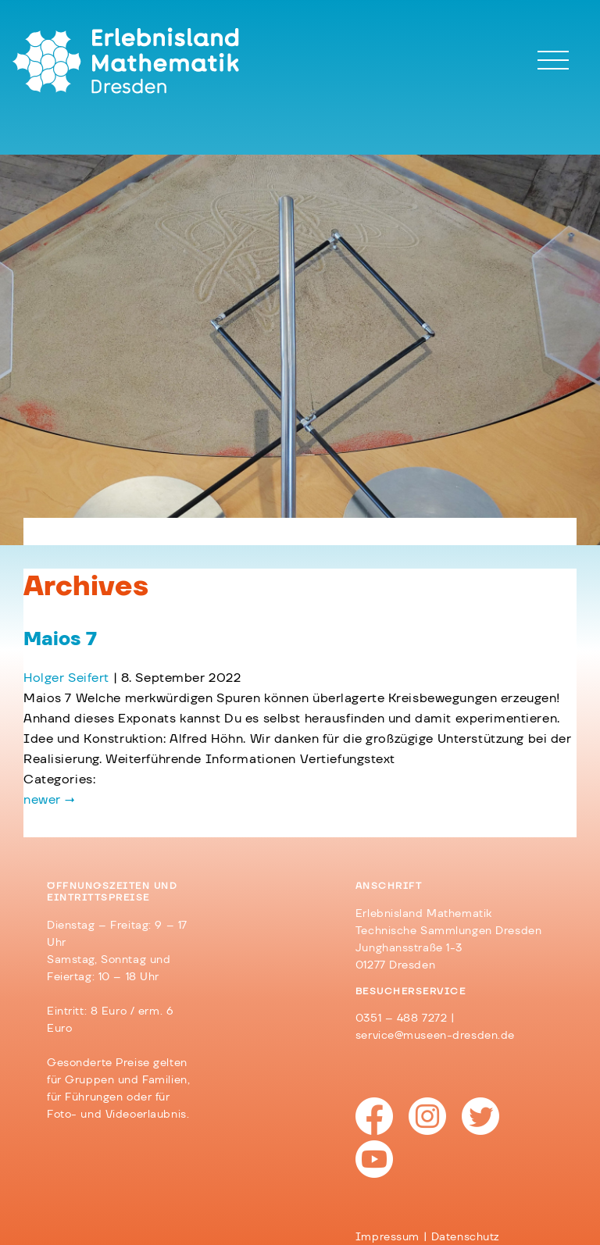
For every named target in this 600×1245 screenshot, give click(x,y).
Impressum (79, 1177)
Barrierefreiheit (244, 1177)
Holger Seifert (66, 678)
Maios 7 (60, 639)
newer (49, 800)
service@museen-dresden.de (435, 1035)
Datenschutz (157, 1177)
